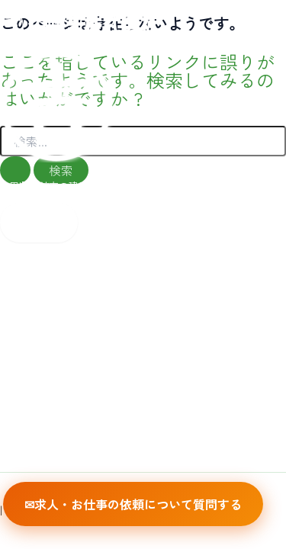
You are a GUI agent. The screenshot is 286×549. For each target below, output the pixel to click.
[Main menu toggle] (39, 222)
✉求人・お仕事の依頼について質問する (133, 504)
